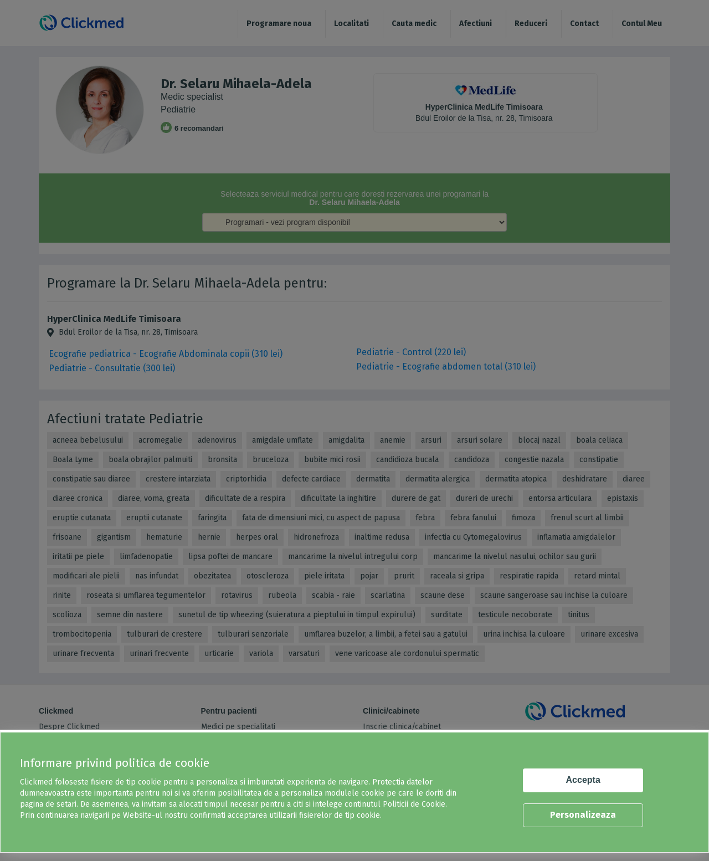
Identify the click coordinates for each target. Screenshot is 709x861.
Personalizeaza (583, 814)
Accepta (583, 780)
